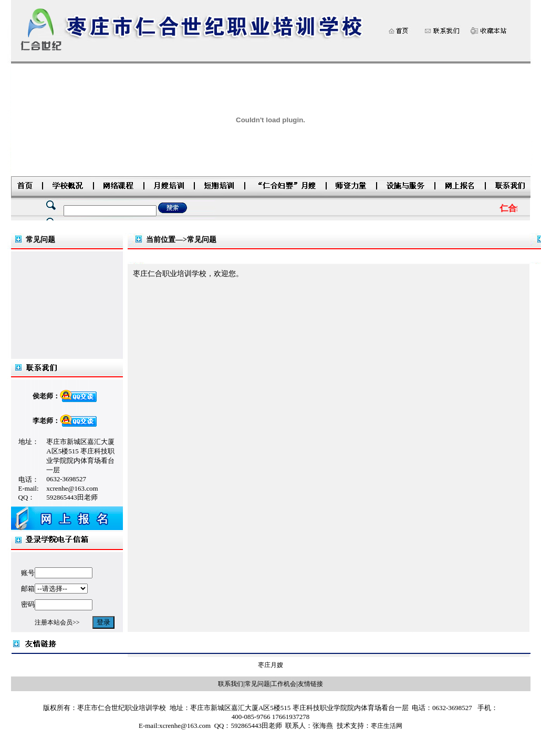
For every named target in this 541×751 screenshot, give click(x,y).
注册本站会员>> (57, 622)
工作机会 (283, 683)
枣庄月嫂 (270, 665)
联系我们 (230, 683)
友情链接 (310, 683)
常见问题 (257, 683)
